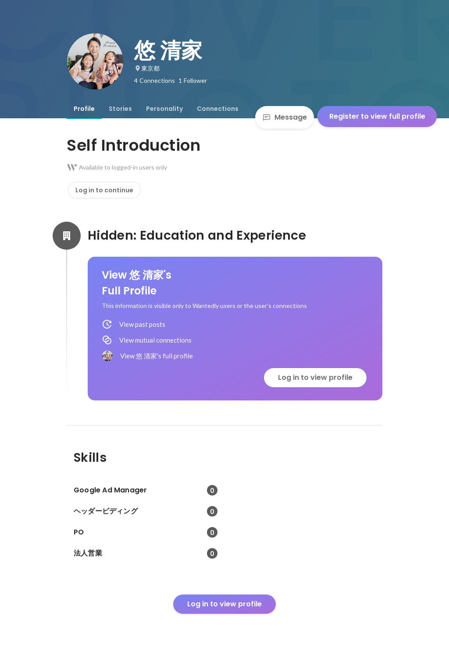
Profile (84, 108)
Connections (218, 108)
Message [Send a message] (284, 117)
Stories (120, 108)
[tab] (84, 108)
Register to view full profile (377, 116)
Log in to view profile (315, 377)
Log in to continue (104, 190)
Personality (164, 108)
